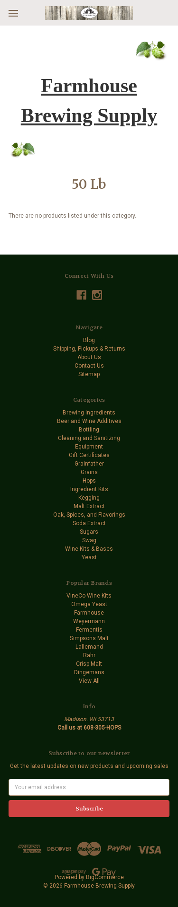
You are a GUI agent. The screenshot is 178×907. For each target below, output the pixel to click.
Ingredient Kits (89, 489)
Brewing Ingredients (89, 412)
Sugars (89, 531)
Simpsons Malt (89, 638)
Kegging (89, 497)
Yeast (89, 557)
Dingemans (89, 672)
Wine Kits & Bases (89, 549)
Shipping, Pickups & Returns (89, 348)
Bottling (89, 429)
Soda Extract (89, 523)
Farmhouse (89, 612)
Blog (89, 340)
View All (89, 681)
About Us (89, 357)
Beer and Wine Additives (89, 421)
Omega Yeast (89, 604)
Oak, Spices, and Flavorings (89, 514)
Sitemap (89, 374)
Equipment (89, 446)
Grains (89, 472)
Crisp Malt (89, 663)
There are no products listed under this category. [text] (72, 215)
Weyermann (89, 621)
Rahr (89, 655)
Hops (89, 480)
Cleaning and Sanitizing (89, 438)
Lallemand (89, 646)
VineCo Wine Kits (89, 595)
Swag (89, 540)
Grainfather (89, 463)
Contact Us (89, 365)
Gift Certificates (89, 455)
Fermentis (89, 629)
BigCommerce (105, 877)
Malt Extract (89, 506)
